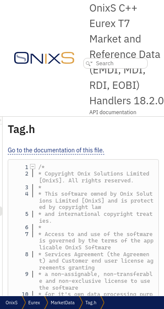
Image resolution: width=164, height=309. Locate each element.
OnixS (12, 303)
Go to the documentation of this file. (104, 150)
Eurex (34, 303)
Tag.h (91, 303)
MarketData (63, 303)
